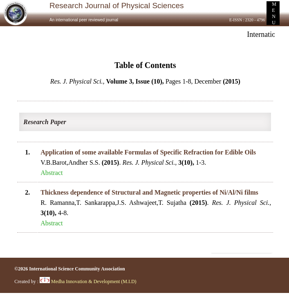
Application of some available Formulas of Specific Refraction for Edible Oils (148, 152)
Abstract (51, 172)
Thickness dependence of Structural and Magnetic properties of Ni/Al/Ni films (149, 192)
